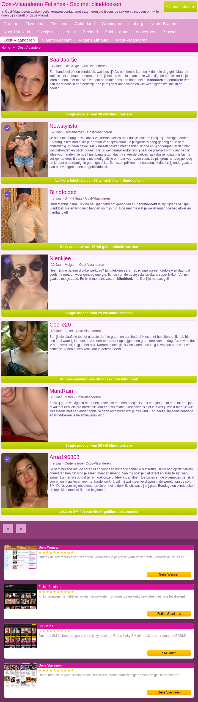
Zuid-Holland (116, 31)
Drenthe (11, 23)
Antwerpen (145, 31)
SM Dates (169, 653)
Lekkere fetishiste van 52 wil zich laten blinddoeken (99, 180)
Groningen (111, 23)
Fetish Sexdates (169, 614)
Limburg (135, 23)
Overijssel (46, 31)
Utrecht (69, 31)
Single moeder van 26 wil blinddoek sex (99, 445)
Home (5, 47)
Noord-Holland (17, 31)
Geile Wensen (169, 574)
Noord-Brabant (163, 23)
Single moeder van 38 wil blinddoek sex (99, 114)
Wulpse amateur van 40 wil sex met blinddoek (99, 379)
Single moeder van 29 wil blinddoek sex (99, 313)
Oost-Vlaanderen (19, 40)
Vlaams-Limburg (94, 40)
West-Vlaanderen (132, 40)
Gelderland (85, 23)
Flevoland (34, 23)
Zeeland (90, 31)
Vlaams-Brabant (57, 40)
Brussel (169, 31)
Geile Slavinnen (169, 692)
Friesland (58, 23)
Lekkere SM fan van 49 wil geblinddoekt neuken (99, 512)
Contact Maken (180, 6)
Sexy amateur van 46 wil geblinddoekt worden (99, 247)
